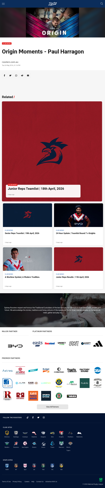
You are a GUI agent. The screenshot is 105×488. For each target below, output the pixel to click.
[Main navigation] (3, 3)
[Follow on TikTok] (28, 417)
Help (32, 481)
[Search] (101, 3)
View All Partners (52, 407)
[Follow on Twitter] (38, 417)
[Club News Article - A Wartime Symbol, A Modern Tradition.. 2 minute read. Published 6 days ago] (27, 268)
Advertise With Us (51, 481)
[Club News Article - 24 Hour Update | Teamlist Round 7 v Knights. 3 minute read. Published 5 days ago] (78, 224)
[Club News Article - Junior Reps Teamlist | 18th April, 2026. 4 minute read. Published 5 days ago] (52, 151)
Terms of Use (6, 481)
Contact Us (39, 481)
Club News (7, 43)
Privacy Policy (17, 481)
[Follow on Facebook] (33, 417)
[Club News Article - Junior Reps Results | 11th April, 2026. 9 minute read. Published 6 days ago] (78, 268)
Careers (27, 481)
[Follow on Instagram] (44, 417)
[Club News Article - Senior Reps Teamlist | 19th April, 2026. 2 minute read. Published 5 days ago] (27, 224)
